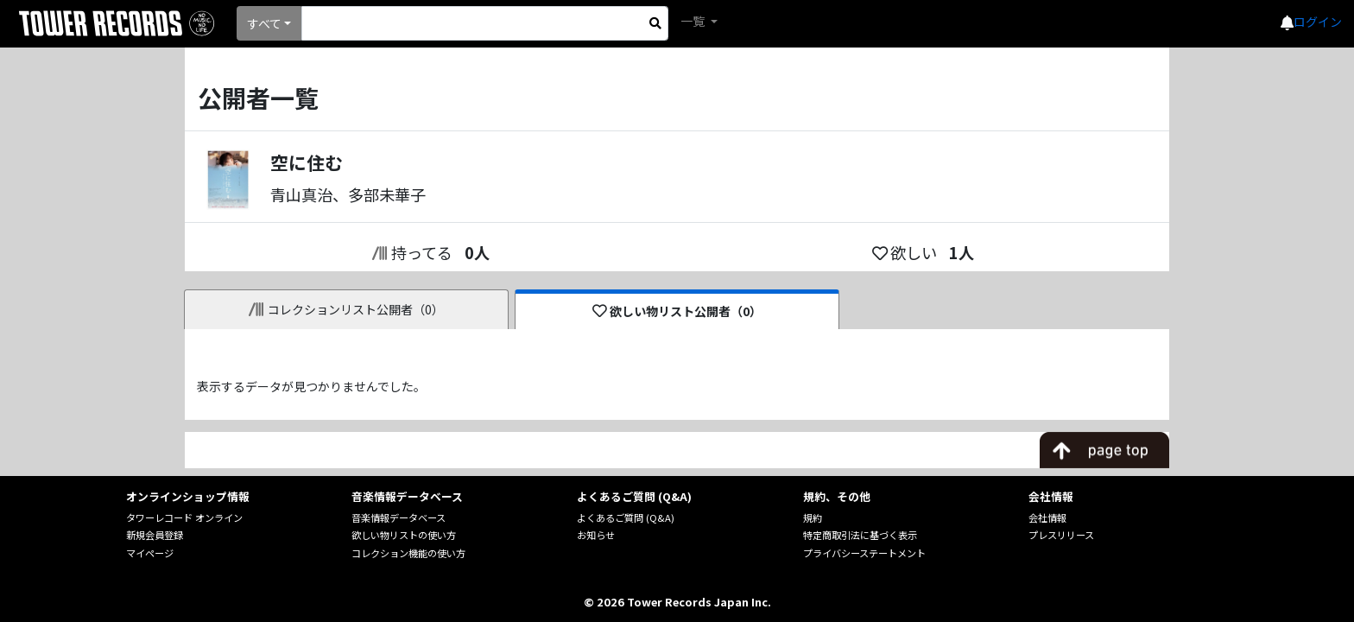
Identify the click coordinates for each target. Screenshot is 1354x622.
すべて (264, 23)
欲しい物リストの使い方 (403, 535)
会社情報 (1047, 517)
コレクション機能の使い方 (408, 553)
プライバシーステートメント (864, 553)
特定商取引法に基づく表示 (860, 535)
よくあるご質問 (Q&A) (625, 517)
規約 (812, 517)
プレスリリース (1061, 535)
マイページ (150, 553)
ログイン (1318, 21)
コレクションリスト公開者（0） (347, 309)
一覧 (693, 20)
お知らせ (596, 535)
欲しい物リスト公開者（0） (677, 311)
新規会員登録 (154, 535)
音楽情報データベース (398, 517)
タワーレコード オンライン (184, 517)
